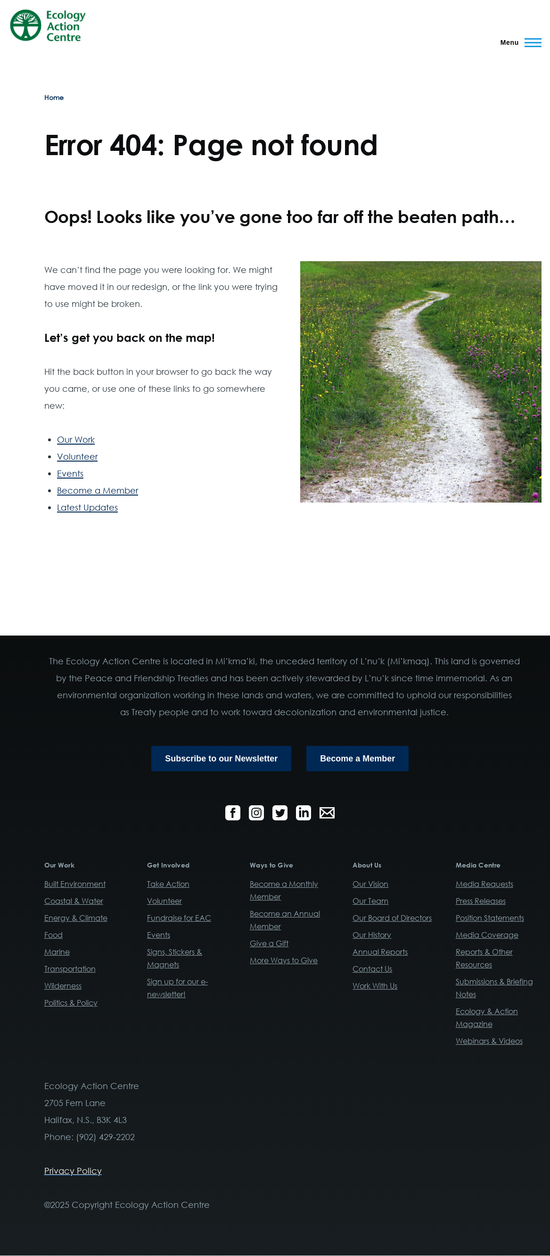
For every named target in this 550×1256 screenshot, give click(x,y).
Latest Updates (87, 507)
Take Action (168, 884)
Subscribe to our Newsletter (221, 758)
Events (70, 473)
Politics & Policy (71, 1003)
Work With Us (375, 986)
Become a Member (97, 490)
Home (54, 97)
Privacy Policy (73, 1170)
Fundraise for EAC (179, 918)
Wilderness (63, 986)
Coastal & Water (73, 901)
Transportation (70, 969)
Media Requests (484, 884)
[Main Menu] (518, 42)
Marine (57, 952)
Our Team (370, 901)
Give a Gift (269, 943)
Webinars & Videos (489, 1041)
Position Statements (490, 918)
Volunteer (77, 456)
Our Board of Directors (392, 918)
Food (53, 935)
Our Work (76, 439)
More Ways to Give (284, 960)
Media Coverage (487, 935)
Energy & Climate (75, 918)
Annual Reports (380, 952)
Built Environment (75, 884)
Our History (372, 935)
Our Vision (370, 884)
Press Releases (481, 901)
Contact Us (372, 969)
